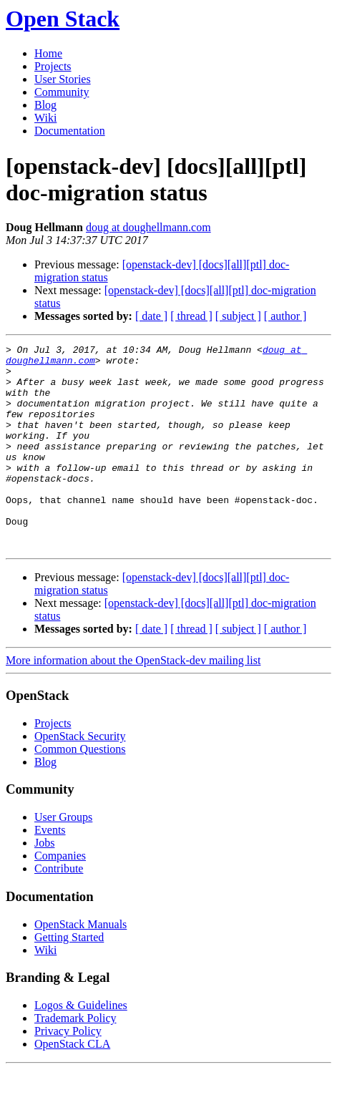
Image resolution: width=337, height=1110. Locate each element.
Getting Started (69, 978)
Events (50, 871)
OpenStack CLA (72, 1085)
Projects (53, 66)
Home (48, 53)
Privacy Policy (68, 1072)
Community (61, 92)
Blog (45, 105)
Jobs (44, 883)
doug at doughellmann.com (148, 227)
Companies (60, 896)
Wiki (45, 118)
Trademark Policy (75, 1059)
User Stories (62, 79)
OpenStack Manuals (80, 965)
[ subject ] (238, 316)
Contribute (58, 909)
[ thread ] (191, 316)
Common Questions (80, 790)
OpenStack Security (80, 777)
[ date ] (151, 316)
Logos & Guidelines (80, 1046)
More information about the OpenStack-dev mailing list (133, 701)
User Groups (63, 858)
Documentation (69, 131)
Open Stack (62, 18)
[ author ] (285, 316)
